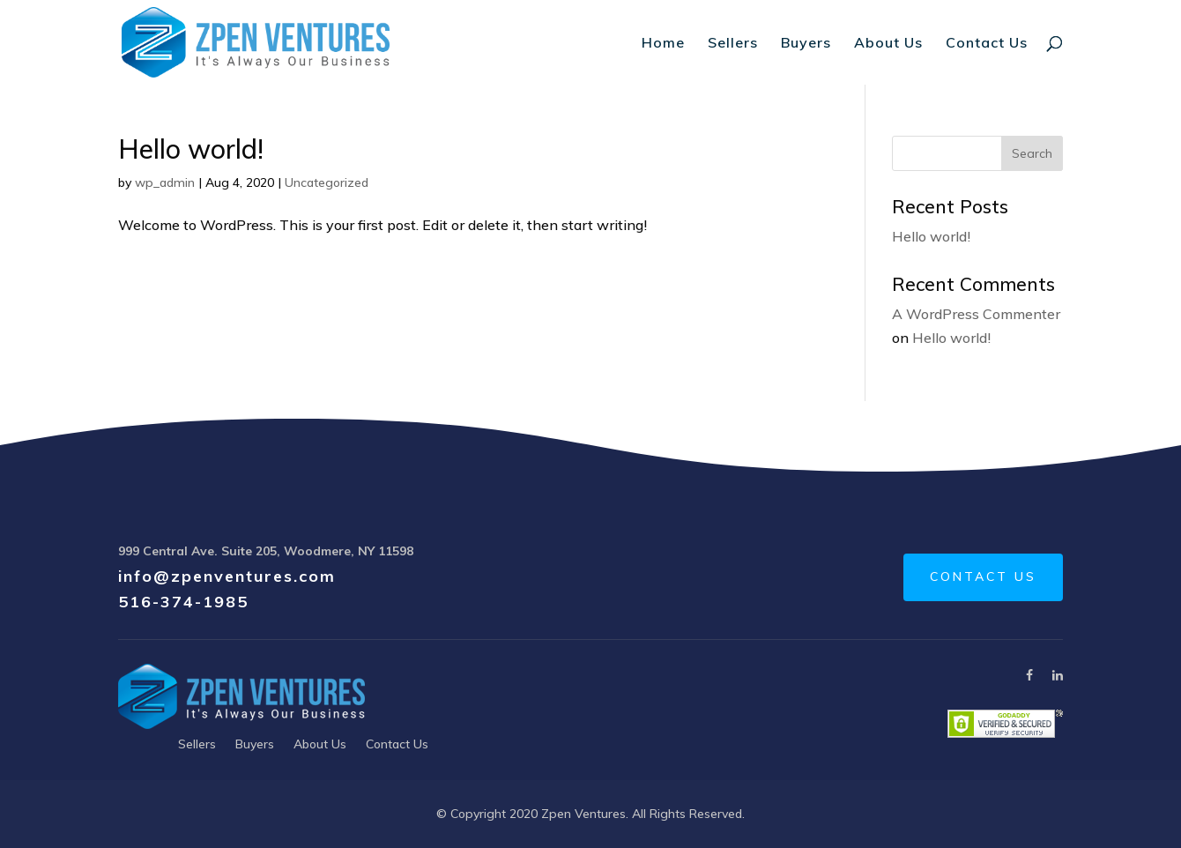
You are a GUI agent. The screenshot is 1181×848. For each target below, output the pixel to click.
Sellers (733, 43)
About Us (888, 43)
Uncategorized (326, 182)
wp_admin (165, 182)
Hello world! (191, 149)
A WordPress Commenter (976, 314)
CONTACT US (983, 576)
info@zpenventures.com (227, 576)
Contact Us (987, 43)
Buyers (806, 43)
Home (663, 43)
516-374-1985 (183, 601)
